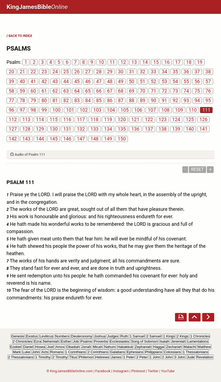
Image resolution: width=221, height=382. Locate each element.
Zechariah (174, 347)
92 (175, 100)
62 (55, 91)
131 (67, 129)
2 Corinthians (98, 352)
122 (149, 119)
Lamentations (197, 341)
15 (156, 62)
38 (208, 71)
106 (138, 110)
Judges (112, 336)
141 (203, 129)
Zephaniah (143, 347)
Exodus (32, 336)
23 (44, 71)
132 (81, 129)
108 (165, 110)
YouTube (168, 371)
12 (123, 62)
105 (125, 110)
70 (142, 91)
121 (135, 119)
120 (122, 119)
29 (109, 71)
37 (197, 71)
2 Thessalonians (20, 357)
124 (176, 119)
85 (99, 100)
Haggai (158, 347)
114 (40, 119)
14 (145, 62)
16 (167, 62)
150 (122, 139)
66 (99, 91)
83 (77, 100)
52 (153, 81)
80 (44, 100)
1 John (155, 357)
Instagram (121, 371)
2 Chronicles (22, 341)
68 (121, 91)
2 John (167, 357)
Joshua (99, 336)
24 (55, 71)
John (36, 352)
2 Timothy (60, 357)
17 (178, 62)
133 (94, 129)
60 (33, 91)
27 (88, 71)
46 (88, 81)
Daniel (28, 347)
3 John (179, 357)
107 (152, 110)
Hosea (40, 347)
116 (67, 119)
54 (175, 81)
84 (88, 100)
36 (186, 71)
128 (26, 129)
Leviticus (46, 336)
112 (13, 119)
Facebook (102, 371)
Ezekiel (15, 347)
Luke (26, 352)
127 (13, 129)
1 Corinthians (75, 352)
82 (66, 100)
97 (22, 110)
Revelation (205, 357)
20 (11, 71)
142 (13, 139)
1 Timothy (42, 357)
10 (101, 62)
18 (189, 62)
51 (142, 81)
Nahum (109, 347)
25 (66, 71)
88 (131, 100)
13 (134, 62)
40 (22, 81)
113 (26, 119)
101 (70, 110)
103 (97, 110)
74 (186, 91)
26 (77, 71)
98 (33, 110)
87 (121, 100)
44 (66, 81)
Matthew (204, 347)
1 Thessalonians (195, 352)
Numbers (62, 336)
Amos (60, 347)
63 (66, 91)
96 (11, 110)
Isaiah (164, 341)
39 (11, 81)
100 (57, 110)
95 (208, 100)
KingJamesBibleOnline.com (71, 371)
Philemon (86, 357)
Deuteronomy (81, 336)
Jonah (86, 347)
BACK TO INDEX (20, 36)
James (116, 357)
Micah (97, 347)
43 (55, 81)
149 (108, 139)
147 (81, 139)
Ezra (37, 341)
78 (22, 100)
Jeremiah (178, 341)
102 (84, 110)
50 (131, 81)
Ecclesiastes (119, 341)
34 (164, 71)
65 (88, 91)
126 (203, 119)
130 (54, 129)
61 (44, 91)
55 (186, 81)
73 (175, 91)
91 (164, 100)
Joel (50, 347)
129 (40, 129)
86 (109, 100)
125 (190, 119)
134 (108, 129)
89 (142, 100)
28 (99, 71)
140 (190, 129)
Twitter (153, 371)
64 (77, 91)
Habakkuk (125, 347)
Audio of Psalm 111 (30, 154)
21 (22, 71)
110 (193, 110)
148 (94, 139)
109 (179, 110)
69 (131, 91)
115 (54, 119)
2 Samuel (153, 336)
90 (153, 100)
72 (164, 91)
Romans (56, 352)
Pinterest (138, 371)
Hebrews (102, 357)
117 (81, 119)
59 (22, 91)
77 (11, 100)
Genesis (17, 336)
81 (55, 100)
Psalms (86, 341)
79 (33, 100)
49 (121, 81)
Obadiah (72, 347)
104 (111, 110)
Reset (197, 169)
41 (33, 81)
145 (54, 139)
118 (94, 119)
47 (99, 81)
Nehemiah (51, 341)
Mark (16, 352)
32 (142, 71)
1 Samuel (137, 336)
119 (108, 119)
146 (67, 139)
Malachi (190, 347)
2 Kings (182, 336)
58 (11, 91)
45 (77, 81)
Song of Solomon (144, 341)
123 (163, 119)
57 (208, 81)
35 (175, 71)
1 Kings (169, 336)
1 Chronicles (200, 336)
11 (112, 62)
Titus (73, 357)
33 (153, 71)
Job (76, 341)
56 (197, 81)
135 (122, 129)
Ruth (124, 336)
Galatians (117, 352)
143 (26, 139)
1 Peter (128, 357)
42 (44, 81)
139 (176, 129)
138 (163, 129)
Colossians (172, 352)
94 (197, 100)
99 (44, 110)
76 (208, 91)
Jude (191, 357)
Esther (66, 341)
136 (135, 129)
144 (40, 139)
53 (164, 81)
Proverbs (101, 341)
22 (33, 71)
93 (186, 100)
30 (121, 71)
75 (197, 91)
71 (153, 91)
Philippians (153, 352)
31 (131, 71)
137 (149, 129)
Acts (45, 352)
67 (109, 91)
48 (109, 81)
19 (199, 62)
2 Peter (142, 357)
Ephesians (135, 352)
